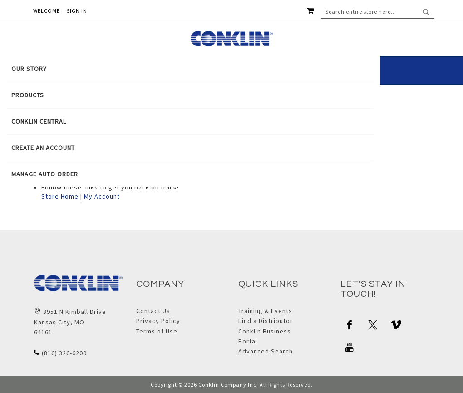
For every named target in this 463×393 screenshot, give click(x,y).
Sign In (77, 10)
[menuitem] (190, 69)
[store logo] (232, 38)
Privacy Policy (158, 321)
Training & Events (265, 311)
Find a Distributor (265, 321)
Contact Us (153, 311)
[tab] (190, 121)
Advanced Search (265, 351)
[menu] (190, 121)
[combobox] (377, 12)
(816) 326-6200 (64, 353)
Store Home (60, 196)
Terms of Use (156, 331)
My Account (102, 196)
